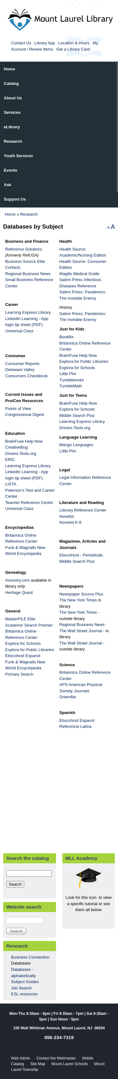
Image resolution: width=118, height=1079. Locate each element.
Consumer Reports (24, 363)
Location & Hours (74, 43)
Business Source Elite (25, 261)
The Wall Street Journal (80, 630)
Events (10, 170)
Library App (44, 43)
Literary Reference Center (83, 510)
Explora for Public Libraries (29, 649)
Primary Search (19, 674)
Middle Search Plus (77, 415)
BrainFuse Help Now (78, 355)
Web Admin (20, 1058)
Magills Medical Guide (79, 273)
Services (12, 112)
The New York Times (78, 600)
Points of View (18, 408)
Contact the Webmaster (56, 1058)
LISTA (10, 484)
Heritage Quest (19, 592)
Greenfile (67, 696)
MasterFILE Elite (20, 619)
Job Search (21, 988)
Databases (21, 963)
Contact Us (21, 43)
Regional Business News (28, 273)
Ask (7, 184)
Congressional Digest (24, 414)
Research (13, 141)
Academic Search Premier (29, 625)
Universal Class (19, 331)
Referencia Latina (75, 726)
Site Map (37, 1064)
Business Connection (30, 957)
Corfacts (12, 267)
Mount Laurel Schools (69, 1064)
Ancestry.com (17, 580)
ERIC (10, 459)
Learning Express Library (28, 312)
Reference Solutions (23, 249)
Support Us (15, 199)
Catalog (11, 83)
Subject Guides (25, 981)
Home (9, 69)
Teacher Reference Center (29, 502)
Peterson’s (15, 490)
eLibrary (12, 126)
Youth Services (18, 155)
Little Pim (67, 373)
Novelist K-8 (70, 522)
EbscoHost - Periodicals (81, 555)
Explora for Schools (23, 643)
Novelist (69, 516)
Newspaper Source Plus (81, 594)
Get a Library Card (73, 49)
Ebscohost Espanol (23, 655)
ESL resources (24, 994)
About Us (13, 98)
